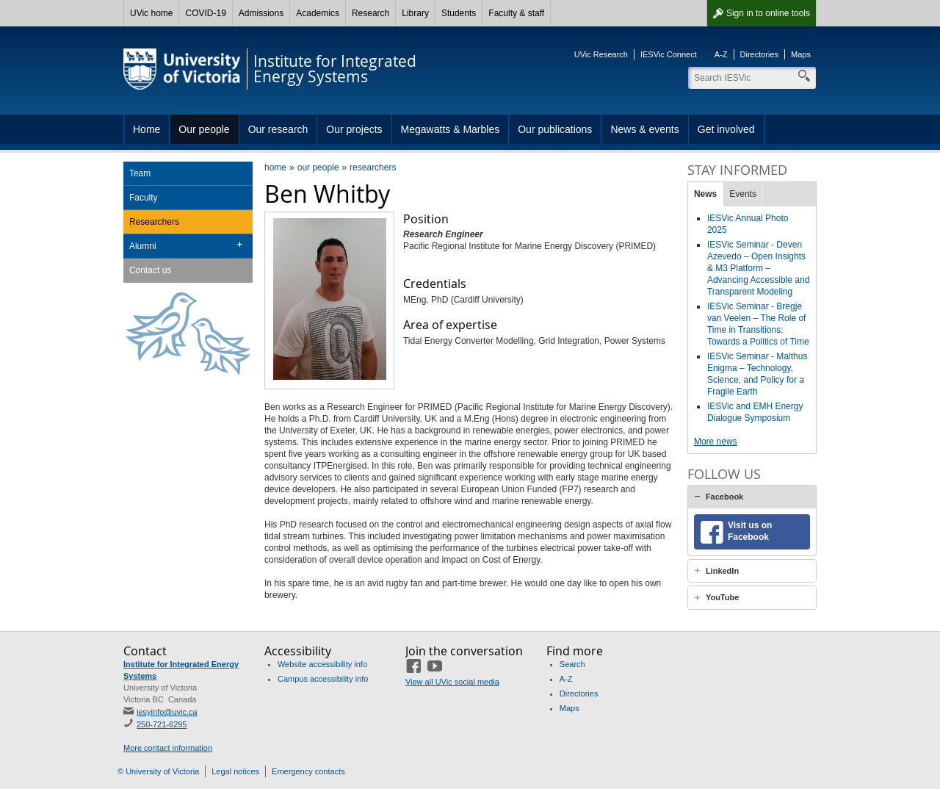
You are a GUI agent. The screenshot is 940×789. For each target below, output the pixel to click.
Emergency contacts (308, 771)
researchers (373, 167)
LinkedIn (722, 570)
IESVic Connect (668, 54)
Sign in (768, 13)
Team (140, 173)
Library (415, 13)
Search (572, 664)
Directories (759, 54)
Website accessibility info (322, 664)
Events (742, 194)
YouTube (722, 597)
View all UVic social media (452, 681)
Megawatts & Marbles (450, 129)
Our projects (354, 129)
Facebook (724, 496)
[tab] (752, 496)
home (275, 167)
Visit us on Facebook (750, 531)
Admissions (261, 13)
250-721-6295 (162, 724)
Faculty (143, 197)
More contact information (167, 747)
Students (458, 13)
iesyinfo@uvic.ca (167, 711)
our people (318, 167)
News (705, 194)
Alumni (142, 246)
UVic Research (601, 54)
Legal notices (235, 771)
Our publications (555, 129)
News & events (644, 129)
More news (715, 441)
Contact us (150, 270)
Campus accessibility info (323, 678)
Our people (203, 129)
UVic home (151, 13)
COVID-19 (205, 13)
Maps (801, 54)
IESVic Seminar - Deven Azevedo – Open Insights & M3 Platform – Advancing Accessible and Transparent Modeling (758, 268)
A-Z (721, 54)
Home (146, 129)
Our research (278, 129)
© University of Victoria (158, 771)
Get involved (726, 129)
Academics (317, 13)
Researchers (154, 222)
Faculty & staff (516, 13)
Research (370, 13)
